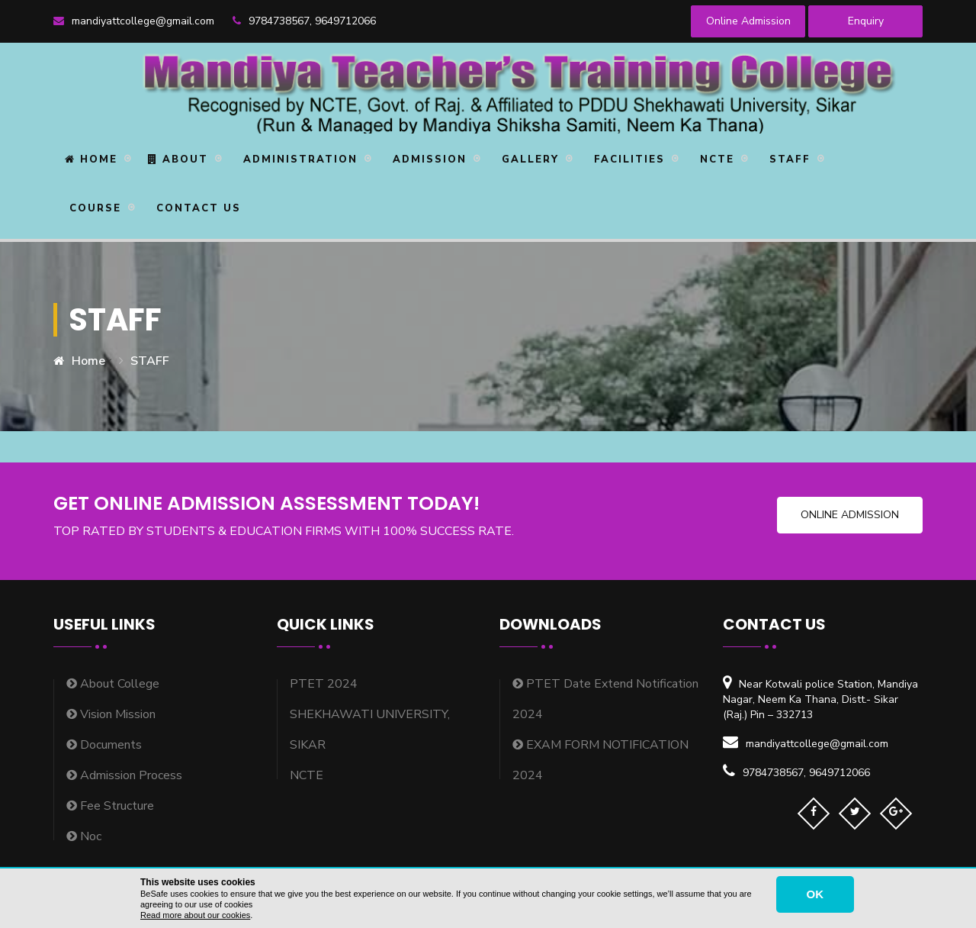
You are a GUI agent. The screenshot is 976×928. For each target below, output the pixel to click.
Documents (104, 744)
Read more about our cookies (195, 915)
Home (91, 159)
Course (93, 208)
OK (815, 894)
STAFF (788, 159)
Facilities (627, 159)
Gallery (528, 159)
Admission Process (124, 775)
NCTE (714, 159)
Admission (427, 159)
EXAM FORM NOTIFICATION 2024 (600, 760)
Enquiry (866, 21)
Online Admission (748, 21)
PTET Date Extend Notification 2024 (605, 699)
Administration (298, 159)
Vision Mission (111, 714)
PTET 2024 (324, 683)
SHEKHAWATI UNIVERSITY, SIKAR (370, 729)
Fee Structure (110, 806)
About (178, 159)
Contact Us (196, 208)
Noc (83, 836)
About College (112, 683)
